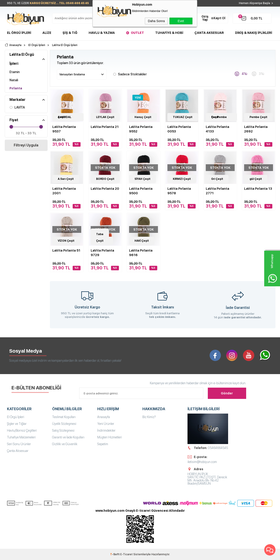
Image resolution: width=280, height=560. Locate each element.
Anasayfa (103, 417)
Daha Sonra (156, 21)
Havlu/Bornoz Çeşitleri (22, 430)
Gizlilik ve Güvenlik (64, 444)
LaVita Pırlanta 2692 (256, 129)
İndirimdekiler (106, 430)
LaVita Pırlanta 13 (258, 189)
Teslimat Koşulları (64, 417)
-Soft (115, 554)
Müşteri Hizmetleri (109, 437)
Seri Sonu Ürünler (19, 444)
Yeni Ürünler (105, 424)
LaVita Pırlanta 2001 (64, 191)
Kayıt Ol (219, 18)
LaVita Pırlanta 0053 (179, 129)
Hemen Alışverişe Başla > (256, 3)
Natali (13, 80)
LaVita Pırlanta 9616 (141, 252)
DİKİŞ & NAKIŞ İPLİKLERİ (253, 33)
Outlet (137, 33)
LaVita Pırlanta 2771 (217, 191)
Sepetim (102, 444)
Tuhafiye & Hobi (169, 33)
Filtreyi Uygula (26, 145)
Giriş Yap (204, 18)
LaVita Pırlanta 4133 (217, 129)
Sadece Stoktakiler (130, 73)
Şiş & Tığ (69, 33)
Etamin (14, 72)
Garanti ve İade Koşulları (68, 437)
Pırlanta (15, 88)
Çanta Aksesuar (209, 33)
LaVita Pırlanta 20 (105, 189)
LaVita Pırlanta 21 (105, 127)
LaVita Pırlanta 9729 (102, 252)
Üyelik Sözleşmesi (64, 424)
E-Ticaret (126, 554)
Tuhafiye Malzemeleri (21, 437)
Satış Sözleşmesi (63, 430)
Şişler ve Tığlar (17, 424)
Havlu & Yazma (102, 33)
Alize (46, 33)
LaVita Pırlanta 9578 (179, 191)
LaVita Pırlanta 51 (66, 250)
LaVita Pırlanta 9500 (141, 191)
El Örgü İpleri (19, 33)
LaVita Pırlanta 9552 (141, 129)
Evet (181, 21)
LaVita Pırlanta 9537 (64, 129)
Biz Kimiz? (149, 417)
